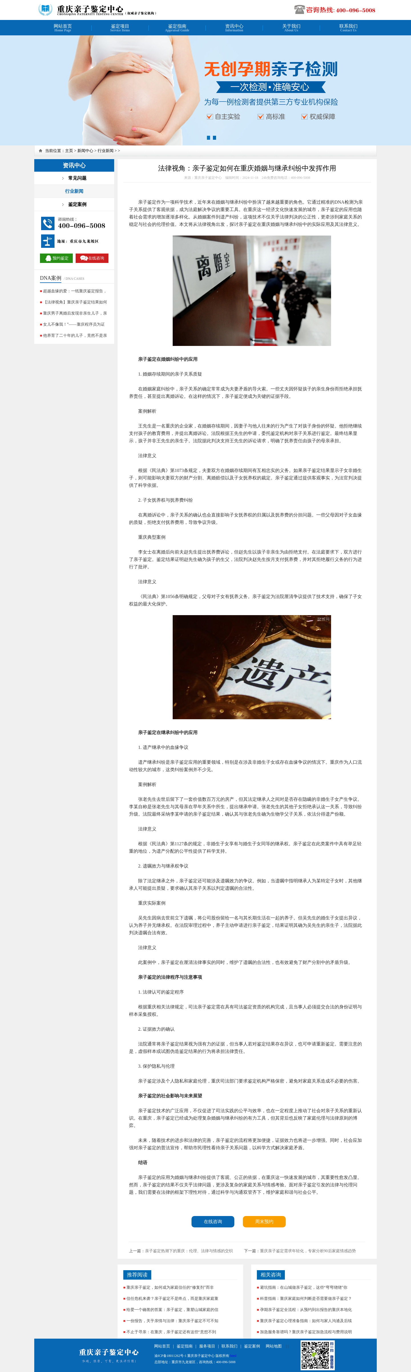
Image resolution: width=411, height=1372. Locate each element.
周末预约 (264, 1221)
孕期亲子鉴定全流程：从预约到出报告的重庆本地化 (306, 1310)
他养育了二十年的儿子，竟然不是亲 (75, 335)
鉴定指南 (185, 1346)
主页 (69, 151)
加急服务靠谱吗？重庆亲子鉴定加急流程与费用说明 (306, 1332)
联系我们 (229, 1346)
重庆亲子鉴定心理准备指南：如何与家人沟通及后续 (306, 1321)
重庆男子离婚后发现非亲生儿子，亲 (75, 313)
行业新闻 (106, 151)
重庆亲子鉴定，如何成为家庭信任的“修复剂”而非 (170, 1287)
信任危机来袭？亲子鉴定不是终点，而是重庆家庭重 (172, 1298)
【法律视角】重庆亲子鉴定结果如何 (75, 302)
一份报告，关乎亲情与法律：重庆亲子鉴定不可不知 (172, 1321)
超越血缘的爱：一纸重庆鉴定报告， (75, 291)
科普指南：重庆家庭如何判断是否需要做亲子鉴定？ (306, 1298)
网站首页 (162, 1346)
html (233, 1356)
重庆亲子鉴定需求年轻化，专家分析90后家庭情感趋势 (308, 1251)
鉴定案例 (252, 1346)
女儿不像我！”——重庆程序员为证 (74, 324)
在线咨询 (213, 1221)
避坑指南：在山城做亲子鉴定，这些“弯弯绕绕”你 (303, 1287)
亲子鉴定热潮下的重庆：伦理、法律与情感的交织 (189, 1251)
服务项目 (207, 1346)
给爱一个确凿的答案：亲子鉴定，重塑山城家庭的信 (172, 1310)
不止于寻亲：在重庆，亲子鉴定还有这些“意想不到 (171, 1332)
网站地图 (274, 1346)
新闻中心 (85, 151)
